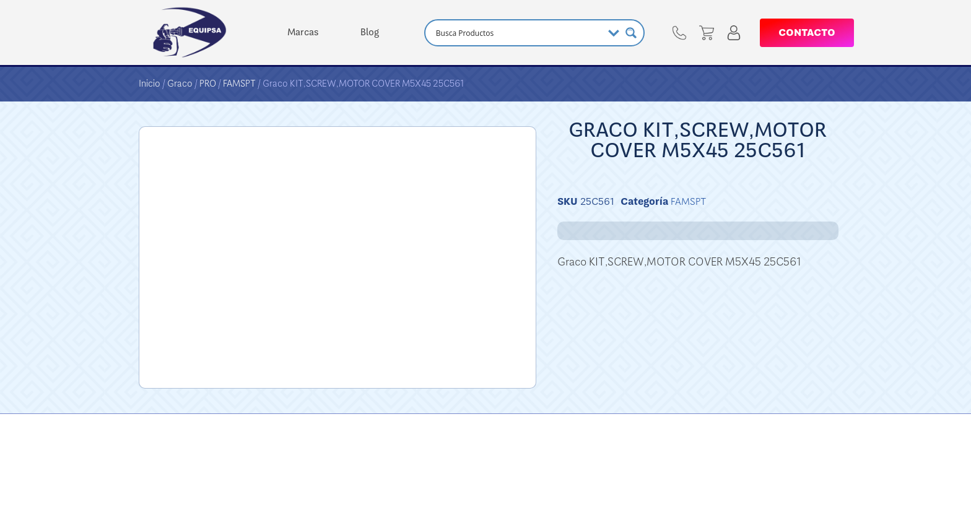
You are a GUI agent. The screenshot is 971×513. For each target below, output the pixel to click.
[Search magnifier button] (631, 32)
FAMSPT (239, 83)
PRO (207, 83)
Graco (180, 83)
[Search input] (517, 33)
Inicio (149, 83)
